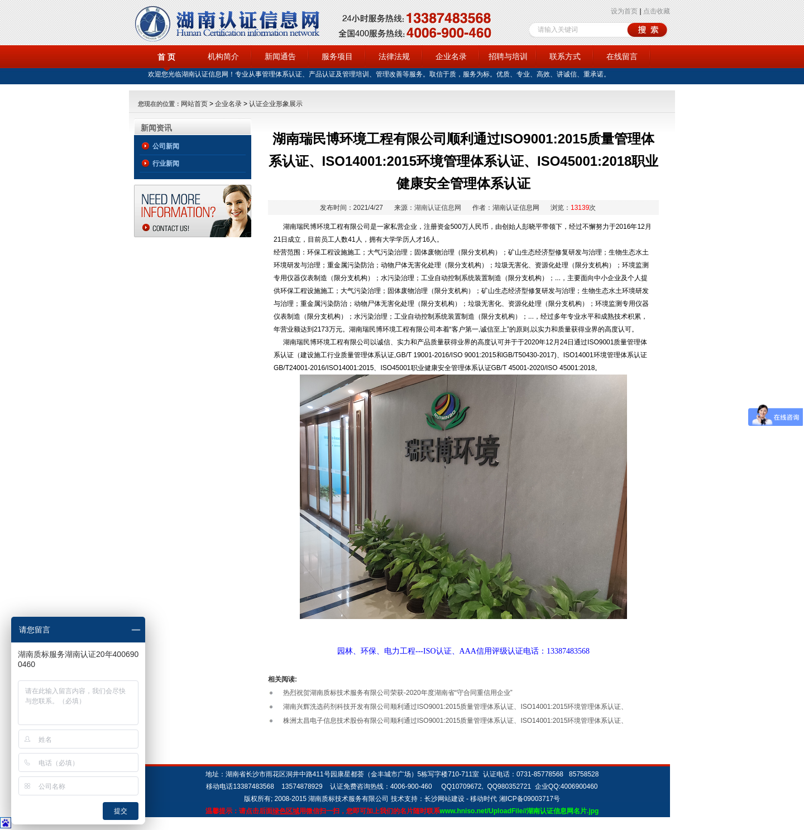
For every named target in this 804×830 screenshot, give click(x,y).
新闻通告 (280, 56)
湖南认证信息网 (437, 208)
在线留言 (622, 56)
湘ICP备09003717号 (529, 799)
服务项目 (337, 56)
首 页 (166, 56)
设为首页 (624, 11)
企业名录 (451, 56)
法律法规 (394, 56)
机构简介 (223, 56)
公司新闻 (165, 146)
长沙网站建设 (444, 799)
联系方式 (565, 56)
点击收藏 (656, 11)
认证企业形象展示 (276, 104)
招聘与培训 (508, 56)
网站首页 (194, 104)
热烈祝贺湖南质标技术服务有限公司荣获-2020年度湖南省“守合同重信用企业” (398, 693)
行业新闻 (165, 163)
